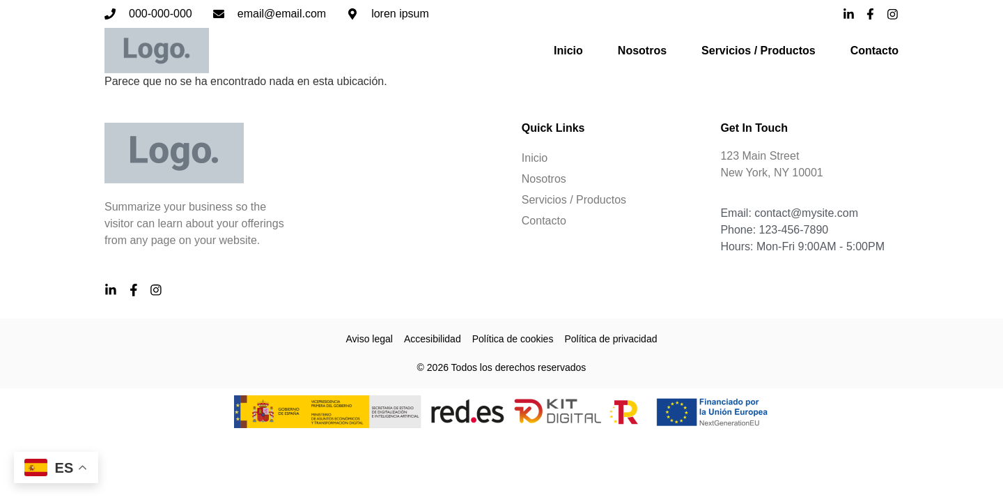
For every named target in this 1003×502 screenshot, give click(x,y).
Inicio (568, 50)
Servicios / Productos (758, 50)
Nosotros (642, 50)
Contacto (874, 50)
